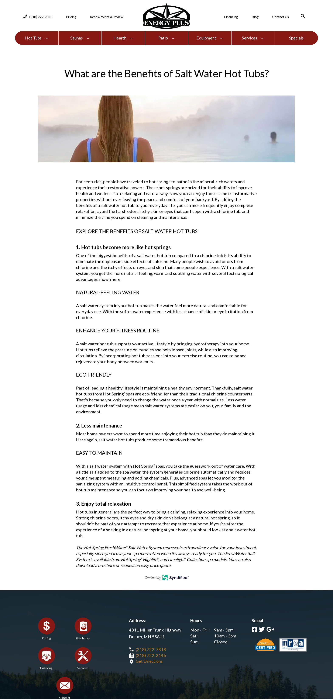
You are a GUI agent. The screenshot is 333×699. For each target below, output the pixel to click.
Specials (296, 37)
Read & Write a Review (106, 17)
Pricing (71, 17)
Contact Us (280, 17)
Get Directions (150, 661)
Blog (255, 17)
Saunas (80, 37)
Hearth (123, 37)
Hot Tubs (36, 37)
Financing (231, 17)
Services (253, 37)
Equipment (209, 37)
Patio (166, 37)
